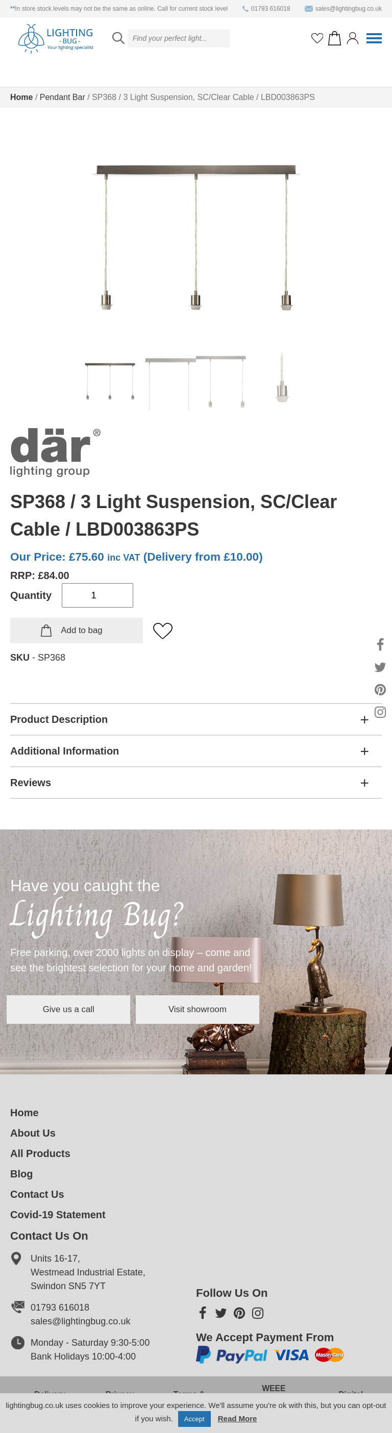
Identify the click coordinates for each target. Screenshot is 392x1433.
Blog (21, 1173)
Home (21, 97)
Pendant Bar (62, 97)
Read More (237, 1418)
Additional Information (64, 751)
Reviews (30, 782)
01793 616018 (266, 8)
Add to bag (81, 630)
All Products (40, 1153)
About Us (33, 1133)
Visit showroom (252, 1009)
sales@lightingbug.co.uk (343, 8)
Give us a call (86, 1009)
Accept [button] (194, 1419)
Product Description (59, 719)
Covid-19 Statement (58, 1214)
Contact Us (37, 1194)
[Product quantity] (97, 595)
